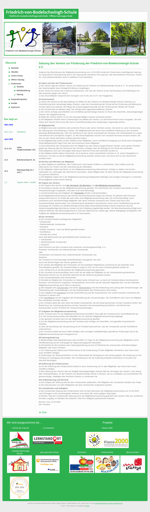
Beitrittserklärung (23, 91)
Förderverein (16, 84)
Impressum (15, 107)
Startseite (14, 68)
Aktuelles (14, 72)
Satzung (20, 94)
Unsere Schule (17, 76)
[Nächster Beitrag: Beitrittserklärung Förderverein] (44, 412)
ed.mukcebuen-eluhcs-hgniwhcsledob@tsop (109, 503)
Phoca (87, 506)
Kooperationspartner (19, 99)
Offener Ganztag (17, 80)
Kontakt (14, 103)
